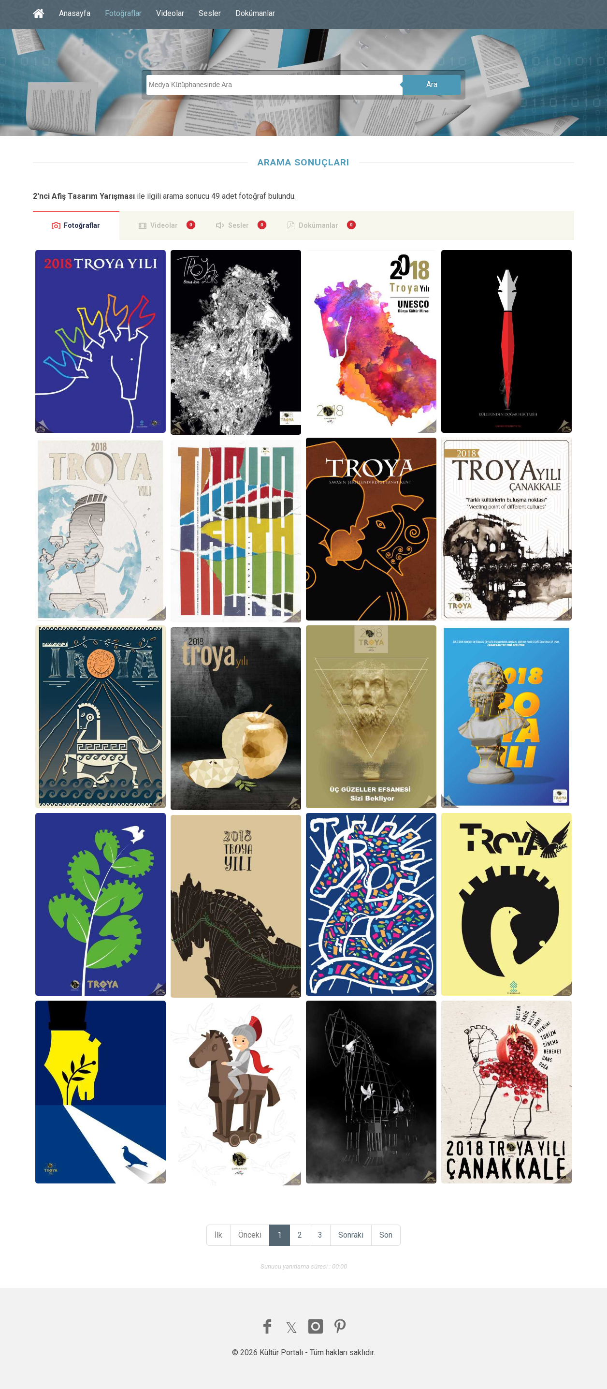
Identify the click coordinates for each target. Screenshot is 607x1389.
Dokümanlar (255, 13)
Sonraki (350, 1235)
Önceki (249, 1235)
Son (385, 1235)
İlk (218, 1235)
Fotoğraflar (123, 13)
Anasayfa (74, 13)
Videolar (170, 13)
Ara (431, 84)
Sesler (210, 13)
